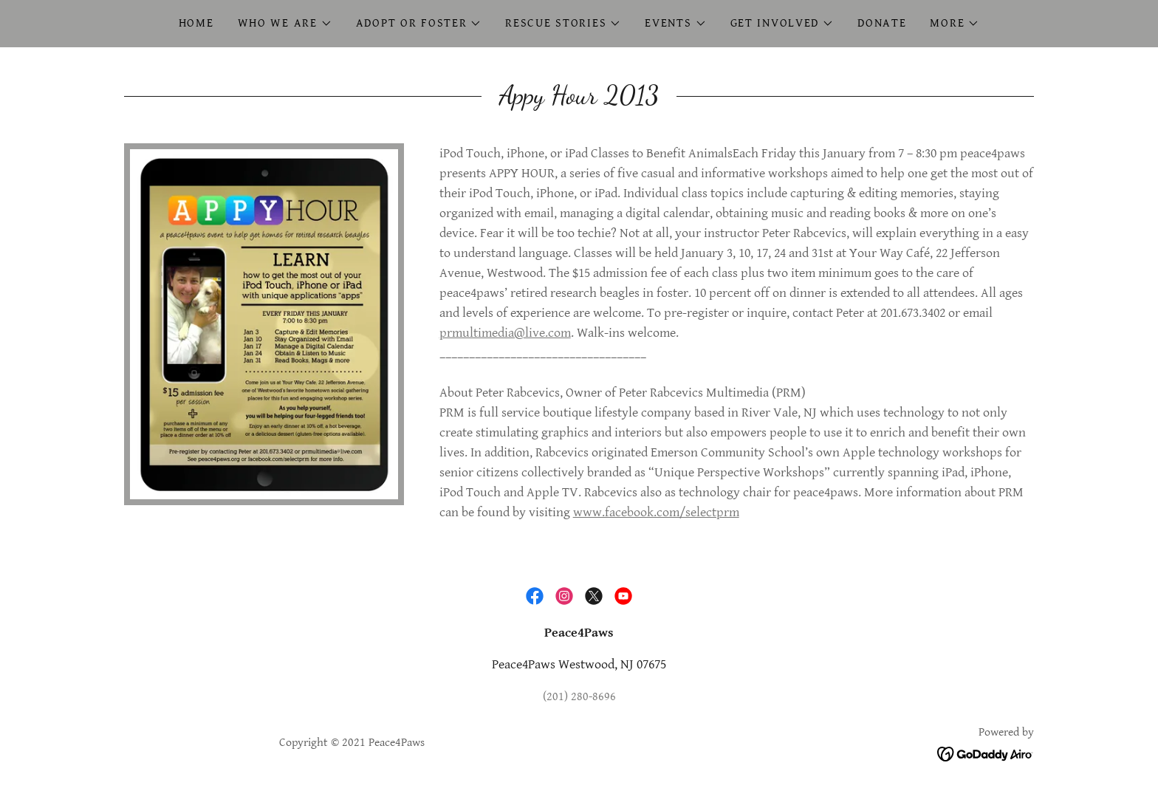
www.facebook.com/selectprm (656, 512)
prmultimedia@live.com (505, 332)
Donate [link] (881, 23)
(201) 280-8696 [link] (579, 697)
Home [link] (196, 23)
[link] (534, 596)
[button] (285, 23)
